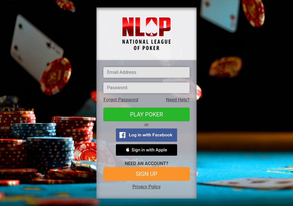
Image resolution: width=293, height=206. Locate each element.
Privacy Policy (146, 186)
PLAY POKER (146, 114)
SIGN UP (146, 174)
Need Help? (177, 99)
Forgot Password (121, 99)
